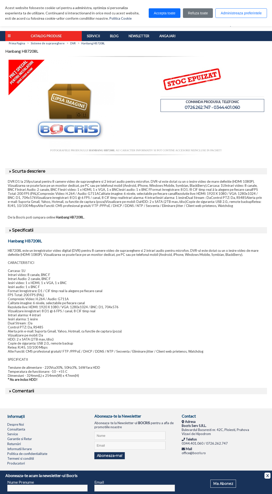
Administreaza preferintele (241, 13)
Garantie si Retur (19, 439)
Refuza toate (198, 13)
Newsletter (139, 36)
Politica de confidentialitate (27, 454)
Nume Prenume (20, 482)
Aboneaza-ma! (109, 455)
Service (12, 434)
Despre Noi (15, 424)
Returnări (14, 444)
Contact (189, 416)
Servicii (93, 36)
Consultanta (16, 429)
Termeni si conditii (20, 458)
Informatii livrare (19, 449)
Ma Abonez (223, 483)
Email (99, 482)
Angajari (167, 36)
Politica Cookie (120, 18)
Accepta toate (164, 13)
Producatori (16, 463)
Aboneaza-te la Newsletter (117, 416)
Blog (114, 36)
